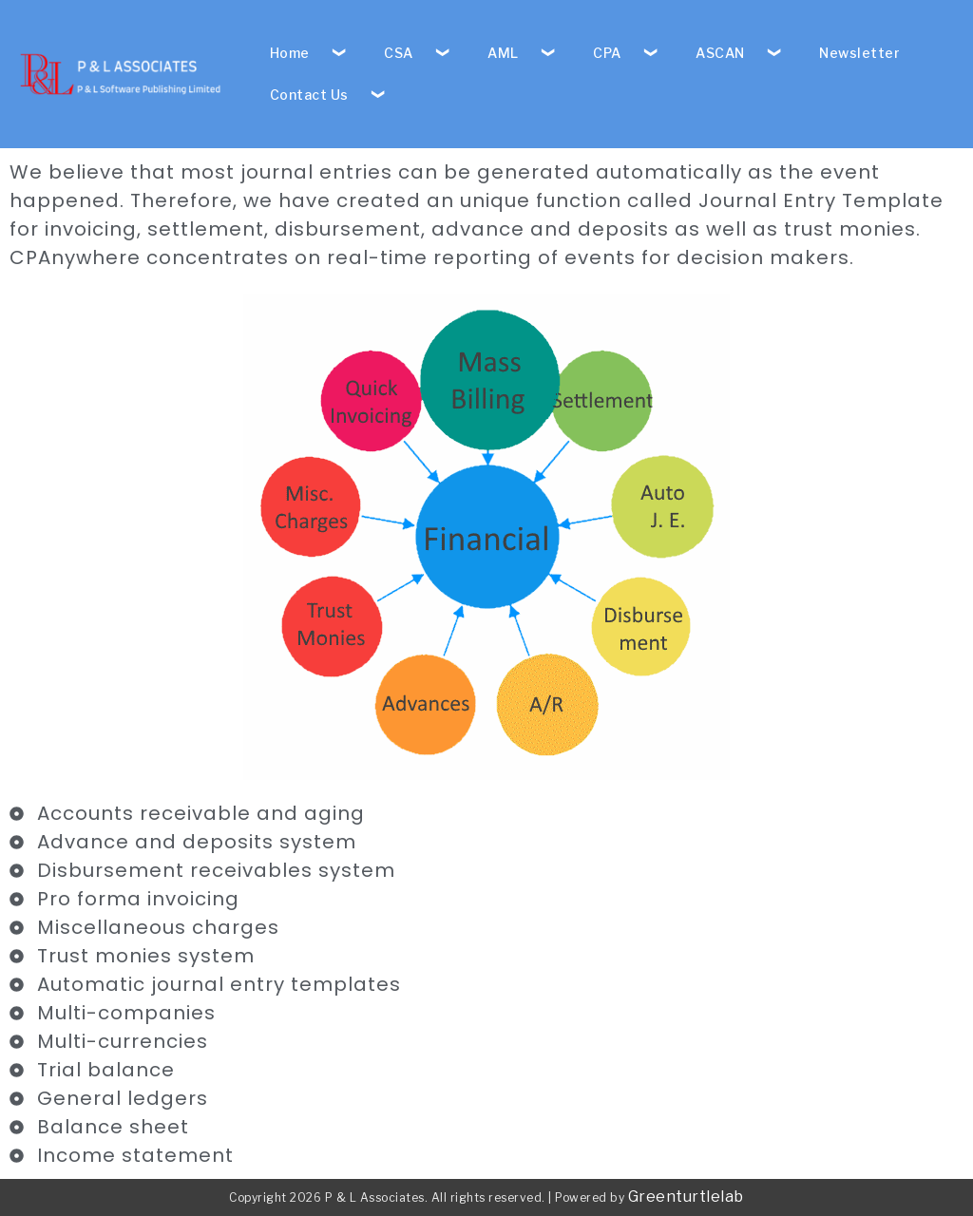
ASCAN (720, 53)
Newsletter (859, 53)
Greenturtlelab (686, 1197)
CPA (607, 53)
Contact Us (309, 94)
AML (503, 53)
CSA (398, 53)
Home (290, 53)
